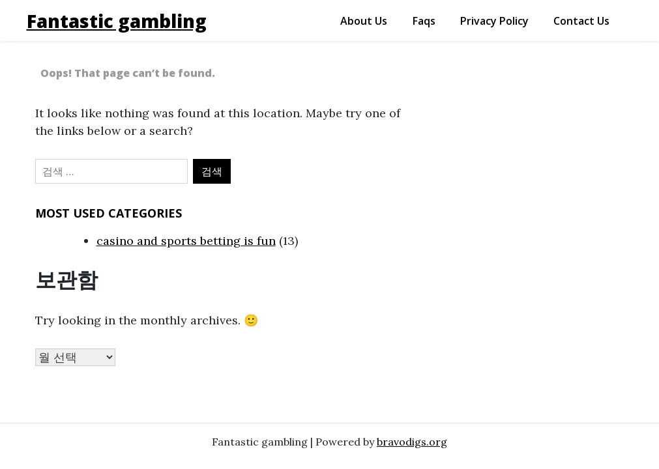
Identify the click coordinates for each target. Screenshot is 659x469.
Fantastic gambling (117, 20)
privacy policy (494, 21)
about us (363, 21)
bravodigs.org (412, 441)
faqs (424, 21)
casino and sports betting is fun (186, 240)
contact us (581, 21)
